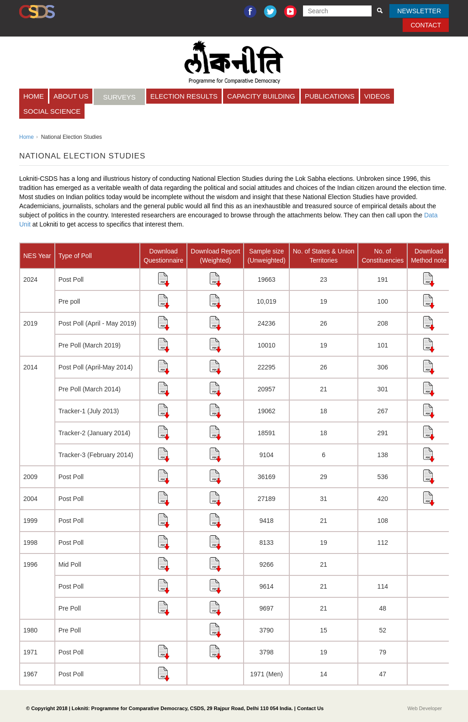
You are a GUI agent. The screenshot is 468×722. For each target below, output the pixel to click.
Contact (425, 25)
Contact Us (310, 708)
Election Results (184, 96)
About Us (70, 96)
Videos (377, 96)
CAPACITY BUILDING (261, 96)
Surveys (119, 97)
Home (33, 96)
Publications (330, 96)
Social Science (51, 111)
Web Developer (424, 708)
